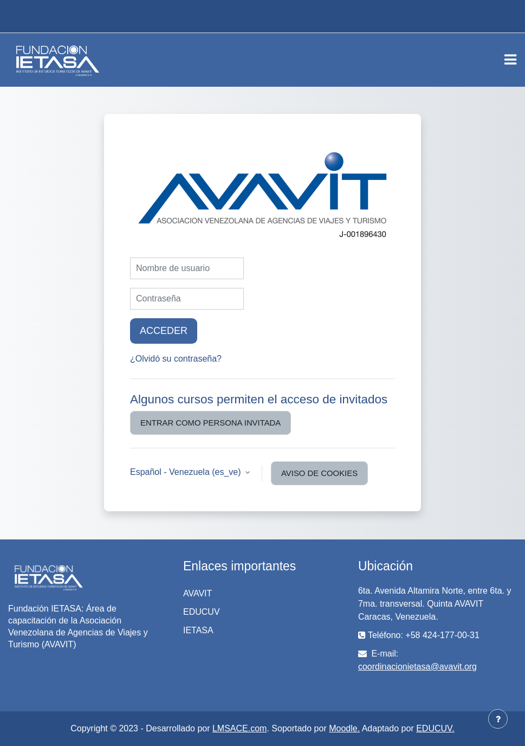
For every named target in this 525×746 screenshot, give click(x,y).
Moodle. (344, 728)
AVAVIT (197, 593)
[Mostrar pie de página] (498, 719)
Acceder (163, 330)
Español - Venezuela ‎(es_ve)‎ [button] (186, 472)
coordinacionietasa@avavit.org (417, 666)
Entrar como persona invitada (210, 423)
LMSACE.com (239, 728)
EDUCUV (201, 611)
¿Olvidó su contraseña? (176, 358)
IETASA (198, 630)
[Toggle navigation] (510, 59)
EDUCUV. (435, 728)
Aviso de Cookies (319, 473)
